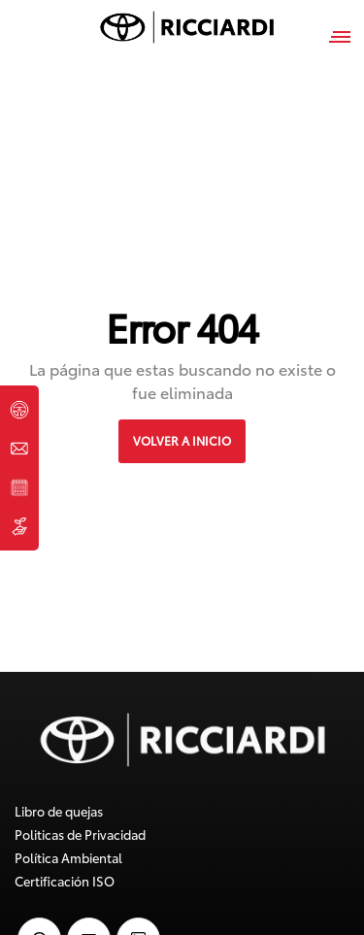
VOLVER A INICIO (182, 440)
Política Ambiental (68, 857)
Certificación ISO (65, 880)
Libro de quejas (59, 810)
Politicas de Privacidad (80, 834)
